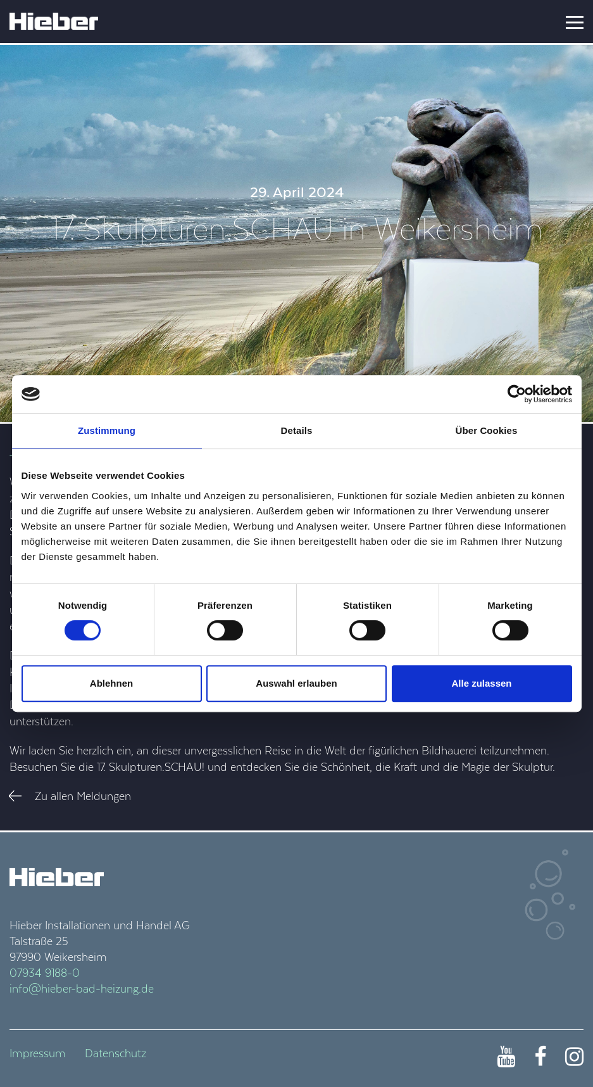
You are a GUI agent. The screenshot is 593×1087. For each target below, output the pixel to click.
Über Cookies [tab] (487, 430)
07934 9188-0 (44, 973)
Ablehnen (111, 683)
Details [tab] (297, 430)
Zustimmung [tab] (106, 430)
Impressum (37, 1054)
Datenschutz (115, 1054)
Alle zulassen (481, 683)
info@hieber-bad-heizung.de (81, 989)
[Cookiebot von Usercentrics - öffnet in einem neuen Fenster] (516, 394)
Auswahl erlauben (296, 683)
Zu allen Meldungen (83, 797)
